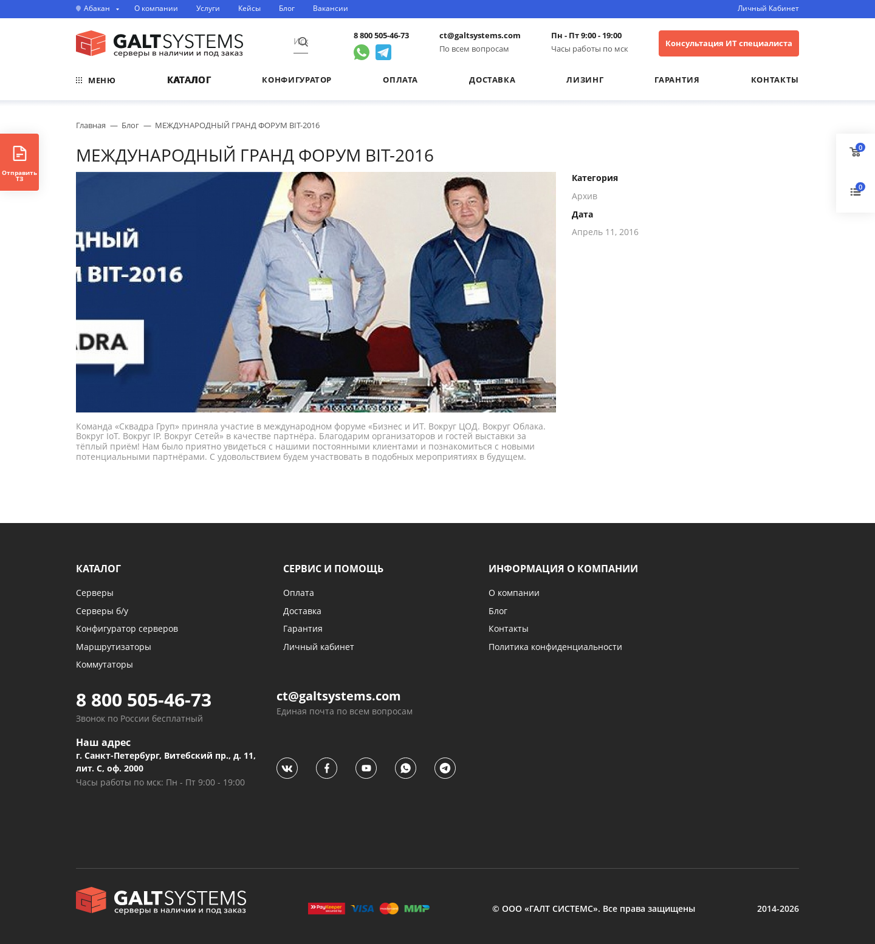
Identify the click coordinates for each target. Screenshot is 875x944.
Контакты (775, 79)
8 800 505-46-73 (381, 35)
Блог (287, 8)
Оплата (400, 79)
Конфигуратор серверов (127, 628)
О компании (156, 8)
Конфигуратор (297, 79)
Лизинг (584, 79)
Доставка (492, 79)
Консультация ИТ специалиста (728, 43)
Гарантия (676, 79)
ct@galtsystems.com (480, 35)
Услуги (208, 8)
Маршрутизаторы (113, 646)
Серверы (95, 592)
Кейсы (249, 8)
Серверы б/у (102, 611)
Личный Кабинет (768, 8)
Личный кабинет (318, 646)
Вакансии (330, 8)
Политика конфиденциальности (555, 646)
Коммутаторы (104, 664)
